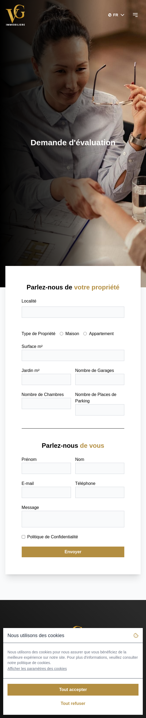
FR (119, 15)
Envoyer (73, 552)
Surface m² (32, 346)
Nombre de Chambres (43, 394)
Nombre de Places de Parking (96, 397)
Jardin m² (31, 370)
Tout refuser (73, 703)
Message (30, 507)
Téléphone (85, 483)
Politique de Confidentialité (52, 537)
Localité (29, 301)
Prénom (29, 459)
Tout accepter (73, 689)
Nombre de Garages (94, 370)
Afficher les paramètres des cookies (37, 668)
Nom (79, 459)
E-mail (28, 483)
